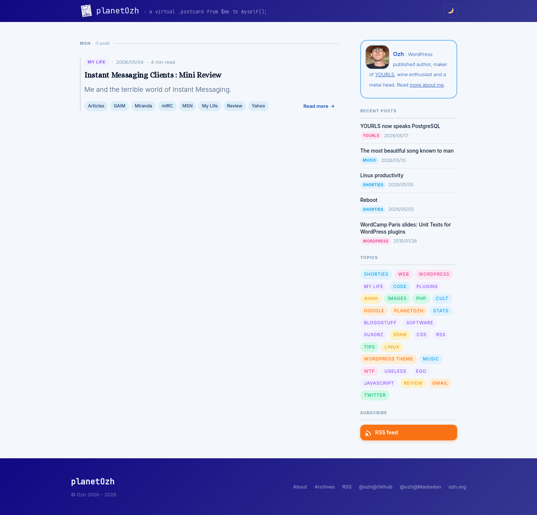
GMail (440, 383)
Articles (96, 106)
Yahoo (258, 106)
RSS (441, 334)
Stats (441, 310)
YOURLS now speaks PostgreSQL (400, 126)
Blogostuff (380, 322)
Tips (369, 347)
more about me (427, 85)
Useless (395, 371)
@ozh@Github (375, 487)
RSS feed (382, 432)
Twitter (375, 395)
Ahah (371, 298)
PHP (421, 298)
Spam (400, 334)
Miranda (143, 106)
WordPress (376, 241)
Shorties (373, 184)
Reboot (368, 200)
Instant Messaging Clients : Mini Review (152, 75)
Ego (421, 371)
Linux (391, 347)
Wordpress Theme (388, 359)
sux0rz (373, 334)
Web (403, 274)
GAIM (119, 106)
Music (369, 160)
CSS (421, 334)
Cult (442, 298)
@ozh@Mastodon (420, 487)
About (300, 487)
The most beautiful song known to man (407, 151)
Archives (324, 487)
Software (419, 322)
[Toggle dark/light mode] (450, 11)
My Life (97, 62)
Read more (315, 106)
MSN (187, 106)
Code (400, 286)
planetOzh (120, 10)
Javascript (379, 383)
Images (397, 298)
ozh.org (457, 487)
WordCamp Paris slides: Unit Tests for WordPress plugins (405, 228)
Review (234, 106)
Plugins (427, 286)
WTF (369, 371)
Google (374, 310)
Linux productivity (381, 175)
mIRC (167, 106)
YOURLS (384, 74)
